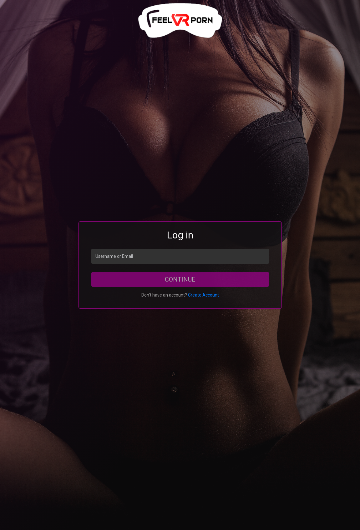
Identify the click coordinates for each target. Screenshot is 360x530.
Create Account (203, 295)
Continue (180, 279)
